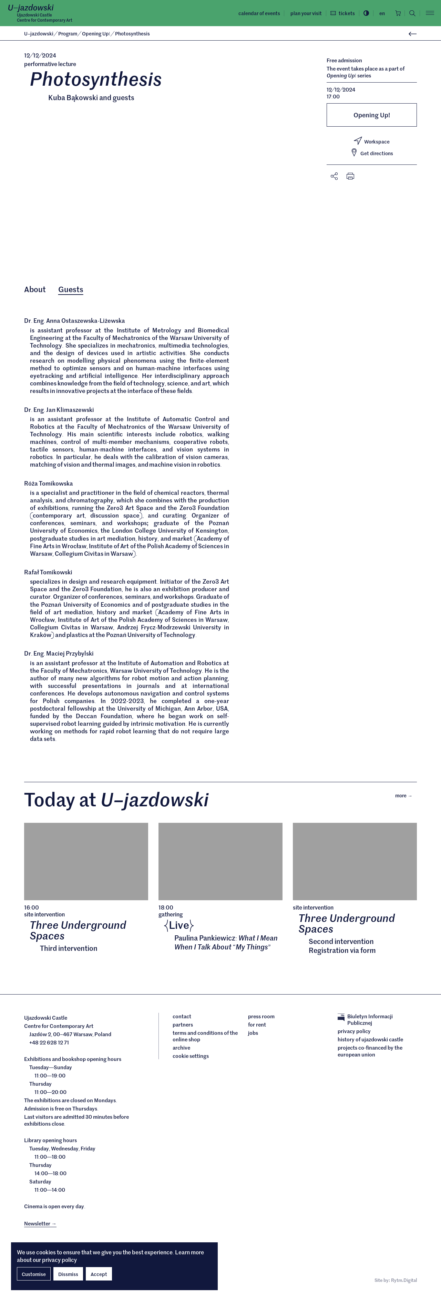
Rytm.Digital (404, 1281)
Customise (34, 1274)
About (35, 289)
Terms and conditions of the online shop (205, 1037)
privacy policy (59, 1259)
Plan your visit (304, 13)
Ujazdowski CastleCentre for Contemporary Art (44, 17)
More (406, 796)
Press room (261, 1017)
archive (181, 1049)
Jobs (253, 1034)
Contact (182, 1017)
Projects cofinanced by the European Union (370, 1052)
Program (68, 33)
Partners (183, 1025)
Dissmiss (68, 1274)
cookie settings (191, 1057)
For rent (257, 1025)
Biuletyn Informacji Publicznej (365, 1021)
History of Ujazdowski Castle (370, 1041)
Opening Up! (371, 115)
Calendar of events (257, 13)
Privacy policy (354, 1032)
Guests (70, 289)
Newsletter (40, 1224)
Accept (99, 1274)
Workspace (372, 141)
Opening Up (96, 33)
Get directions (371, 153)
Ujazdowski (38, 33)
